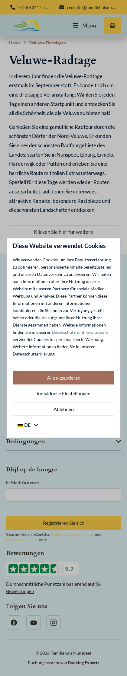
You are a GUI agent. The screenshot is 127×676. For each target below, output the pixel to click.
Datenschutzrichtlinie (72, 332)
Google (101, 332)
